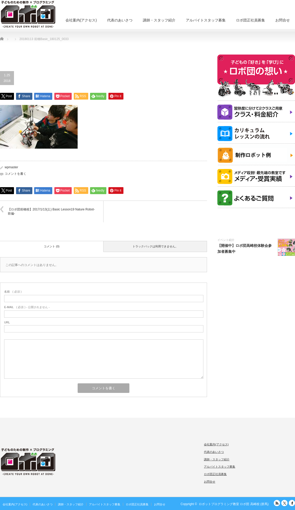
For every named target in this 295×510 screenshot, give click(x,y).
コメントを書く (15, 174)
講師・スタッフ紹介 (159, 20)
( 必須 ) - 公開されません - (27, 307)
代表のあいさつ (119, 20)
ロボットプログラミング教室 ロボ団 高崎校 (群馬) (234, 504)
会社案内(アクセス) (81, 20)
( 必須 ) (12, 291)
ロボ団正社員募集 (250, 20)
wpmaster (11, 167)
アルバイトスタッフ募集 (206, 20)
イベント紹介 (225, 239)
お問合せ (282, 20)
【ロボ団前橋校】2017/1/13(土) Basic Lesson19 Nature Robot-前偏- (51, 212)
